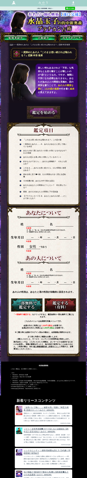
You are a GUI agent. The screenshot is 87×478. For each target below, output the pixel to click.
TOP (11, 45)
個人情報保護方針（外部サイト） (46, 347)
